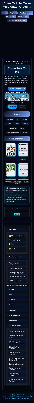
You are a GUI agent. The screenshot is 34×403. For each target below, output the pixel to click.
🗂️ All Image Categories (17, 236)
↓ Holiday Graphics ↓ (14, 315)
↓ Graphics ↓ (11, 310)
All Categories (17, 396)
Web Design (10, 17)
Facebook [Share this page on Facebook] (10, 119)
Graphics (13, 13)
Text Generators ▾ (26, 13)
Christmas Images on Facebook (16, 380)
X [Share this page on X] (17, 119)
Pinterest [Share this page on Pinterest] (24, 119)
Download (12, 106)
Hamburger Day (16, 273)
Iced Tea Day (15, 281)
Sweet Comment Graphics (14, 353)
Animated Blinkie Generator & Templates (16, 342)
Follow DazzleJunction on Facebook (17, 132)
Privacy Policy (28, 396)
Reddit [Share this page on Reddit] (17, 123)
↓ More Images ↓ (13, 320)
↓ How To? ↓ (11, 289)
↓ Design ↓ (10, 294)
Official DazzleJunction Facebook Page (17, 398)
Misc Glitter (24, 61)
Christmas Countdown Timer (16, 336)
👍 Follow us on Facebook (14, 249)
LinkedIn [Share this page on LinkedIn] (25, 123)
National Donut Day (17, 277)
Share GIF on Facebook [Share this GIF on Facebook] (17, 89)
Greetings (15, 61)
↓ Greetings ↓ (11, 305)
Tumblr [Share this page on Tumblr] (8, 123)
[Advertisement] (17, 40)
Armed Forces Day (15, 263)
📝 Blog (11, 244)
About (9, 396)
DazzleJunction (19, 394)
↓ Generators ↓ (12, 299)
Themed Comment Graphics (15, 368)
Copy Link (22, 107)
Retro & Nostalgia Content (14, 374)
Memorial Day (15, 268)
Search (17, 214)
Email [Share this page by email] (22, 128)
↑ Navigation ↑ (12, 230)
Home (4, 13)
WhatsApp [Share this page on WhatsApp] (13, 128)
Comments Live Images (16, 364)
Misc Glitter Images (15, 181)
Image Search (23, 17)
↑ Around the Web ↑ (14, 325)
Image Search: (17, 209)
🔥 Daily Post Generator (17, 20)
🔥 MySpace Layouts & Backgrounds (16, 359)
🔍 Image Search (14, 240)
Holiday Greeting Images (17, 331)
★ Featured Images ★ (14, 257)
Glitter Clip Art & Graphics (14, 347)
